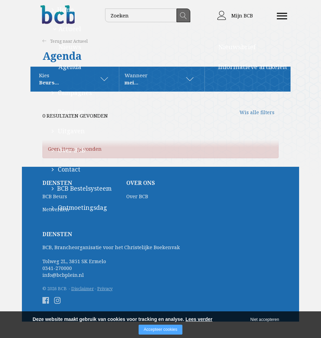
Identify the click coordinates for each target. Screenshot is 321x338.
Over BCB (137, 196)
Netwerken (55, 209)
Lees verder (199, 319)
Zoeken (183, 15)
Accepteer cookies (160, 329)
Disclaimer (82, 289)
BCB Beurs (54, 196)
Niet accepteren (265, 319)
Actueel (82, 41)
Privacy (105, 289)
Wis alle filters (251, 116)
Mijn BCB (235, 15)
